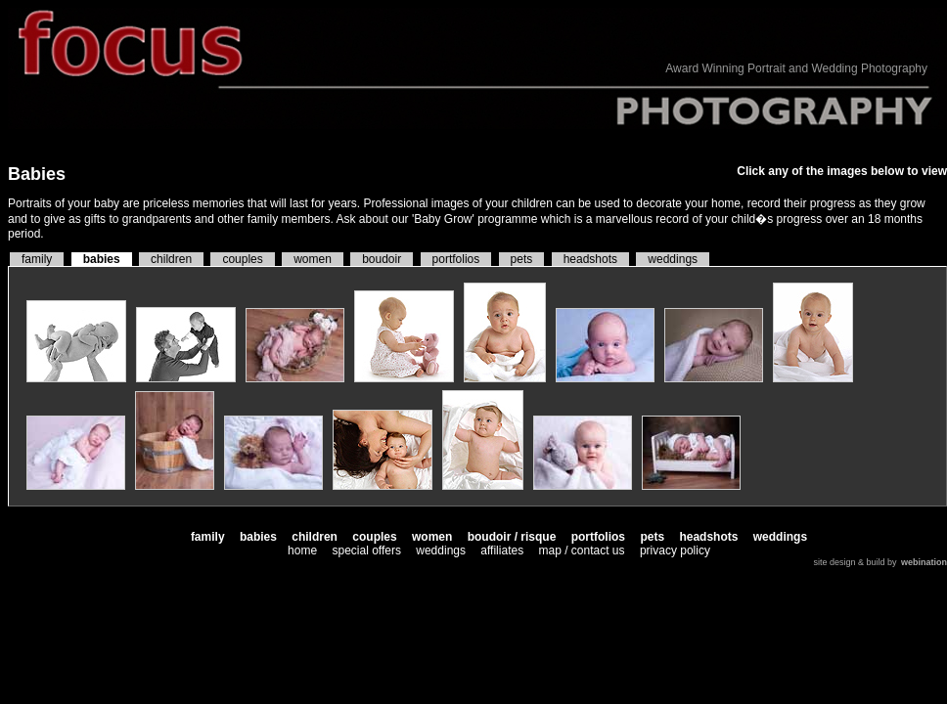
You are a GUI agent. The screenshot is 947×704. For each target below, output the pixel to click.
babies (101, 259)
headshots (590, 259)
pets (522, 259)
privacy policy (675, 550)
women (312, 259)
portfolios (456, 259)
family (37, 259)
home (302, 550)
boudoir (381, 259)
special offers (366, 550)
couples (242, 259)
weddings (673, 259)
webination (924, 562)
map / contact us (581, 550)
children (171, 259)
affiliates (501, 550)
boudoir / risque (512, 537)
